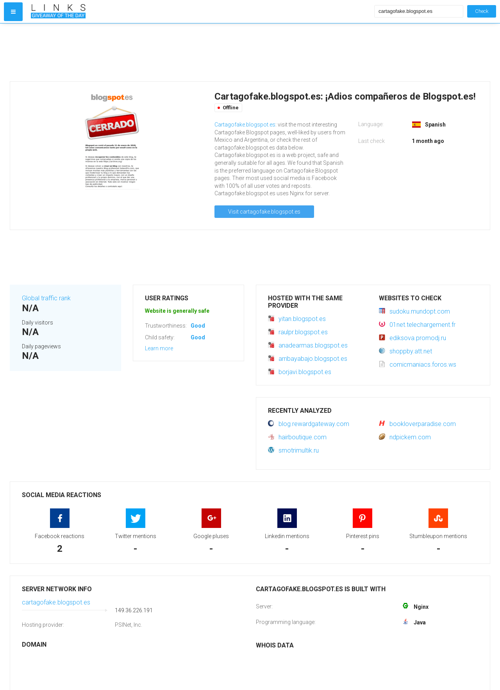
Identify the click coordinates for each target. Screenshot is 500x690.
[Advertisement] (201, 52)
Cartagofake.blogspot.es (244, 124)
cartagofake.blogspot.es (56, 602)
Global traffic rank (46, 298)
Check (481, 11)
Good (198, 326)
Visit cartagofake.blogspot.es (264, 212)
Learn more (159, 348)
